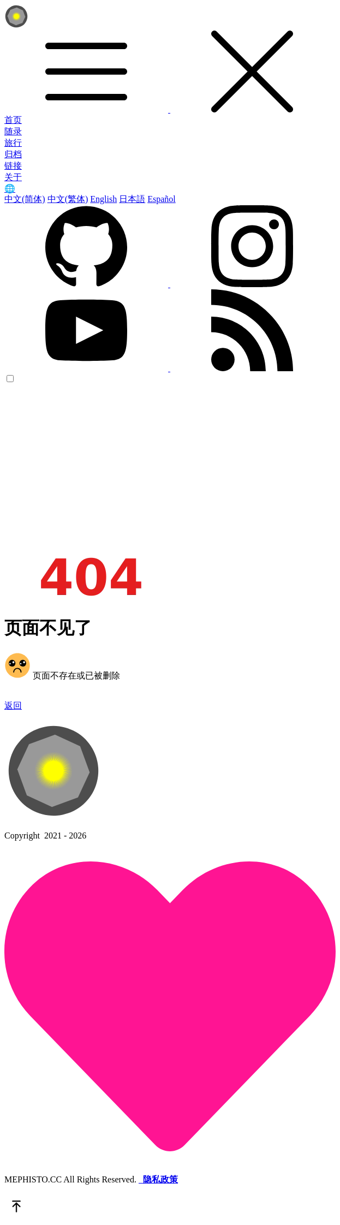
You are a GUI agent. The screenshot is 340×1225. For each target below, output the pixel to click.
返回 (13, 705)
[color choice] (10, 378)
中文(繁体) (67, 199)
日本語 (132, 199)
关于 (13, 177)
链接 (13, 165)
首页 (13, 119)
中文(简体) (24, 199)
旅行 (13, 142)
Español (161, 199)
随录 (13, 131)
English (103, 199)
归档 (13, 154)
